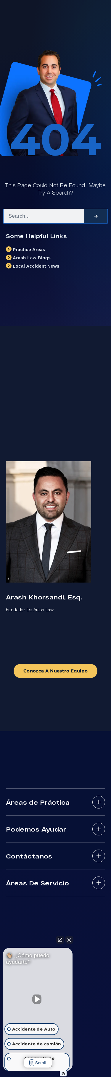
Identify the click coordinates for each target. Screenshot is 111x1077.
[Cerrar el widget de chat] (69, 940)
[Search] (95, 216)
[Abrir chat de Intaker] (63, 1073)
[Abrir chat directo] (60, 940)
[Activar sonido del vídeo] (38, 999)
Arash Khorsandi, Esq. (44, 597)
